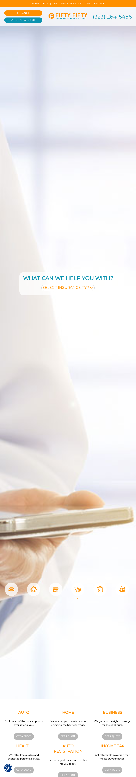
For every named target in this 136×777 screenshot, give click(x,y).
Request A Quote (23, 20)
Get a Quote (23, 736)
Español (23, 13)
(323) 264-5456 (112, 16)
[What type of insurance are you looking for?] (68, 288)
